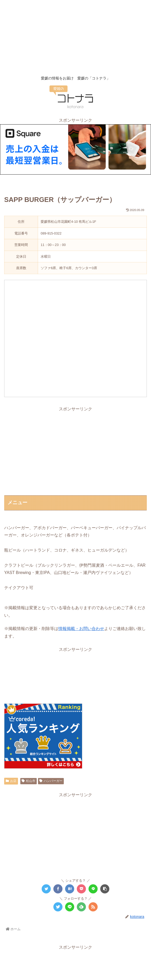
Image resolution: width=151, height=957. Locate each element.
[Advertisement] (75, 36)
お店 (11, 781)
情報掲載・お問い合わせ (81, 628)
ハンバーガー (50, 781)
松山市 (28, 781)
